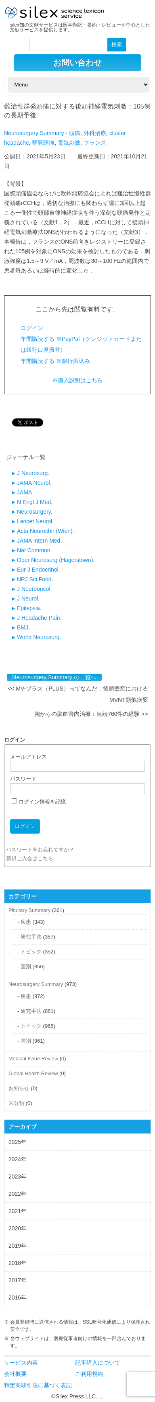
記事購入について (97, 1362)
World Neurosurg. (39, 637)
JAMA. (25, 492)
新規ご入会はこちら (29, 858)
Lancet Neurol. (35, 521)
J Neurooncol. (34, 589)
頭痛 (74, 133)
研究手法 (31, 937)
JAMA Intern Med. (39, 540)
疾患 (26, 922)
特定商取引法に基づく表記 (38, 1385)
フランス (95, 142)
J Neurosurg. (33, 473)
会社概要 (15, 1374)
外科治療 (95, 133)
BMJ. (23, 627)
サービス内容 (21, 1362)
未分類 (16, 1103)
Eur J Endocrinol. (38, 569)
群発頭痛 (43, 142)
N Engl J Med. (34, 502)
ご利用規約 (89, 1374)
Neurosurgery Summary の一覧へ (54, 677)
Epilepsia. (29, 608)
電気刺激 (69, 142)
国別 (26, 966)
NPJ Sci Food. (35, 579)
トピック (31, 952)
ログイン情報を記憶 (39, 802)
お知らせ (18, 1088)
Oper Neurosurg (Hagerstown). (55, 560)
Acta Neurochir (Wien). (45, 531)
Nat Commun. (34, 550)
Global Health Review (33, 1073)
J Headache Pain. (39, 618)
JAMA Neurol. (34, 483)
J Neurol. (28, 598)
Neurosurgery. (34, 511)
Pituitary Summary (29, 910)
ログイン (32, 328)
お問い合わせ (77, 62)
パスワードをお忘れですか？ (40, 850)
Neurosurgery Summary (34, 133)
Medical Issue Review (33, 1059)
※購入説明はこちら (77, 380)
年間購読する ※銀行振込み (55, 361)
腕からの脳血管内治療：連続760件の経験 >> (91, 714)
